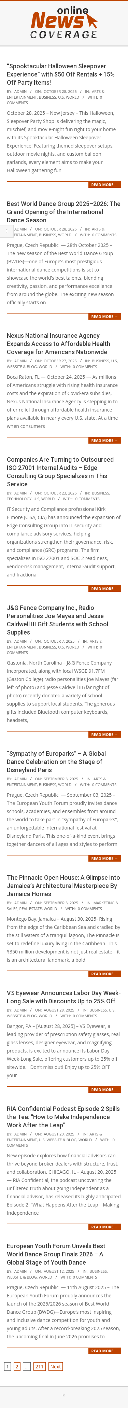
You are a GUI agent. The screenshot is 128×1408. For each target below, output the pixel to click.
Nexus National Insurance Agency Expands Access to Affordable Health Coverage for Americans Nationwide (58, 344)
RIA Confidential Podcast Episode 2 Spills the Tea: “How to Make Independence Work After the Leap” (63, 1117)
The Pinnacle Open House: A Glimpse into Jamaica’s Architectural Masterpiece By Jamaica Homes (63, 885)
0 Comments (104, 234)
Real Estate (30, 908)
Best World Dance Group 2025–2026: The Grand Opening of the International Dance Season (63, 212)
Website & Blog (22, 366)
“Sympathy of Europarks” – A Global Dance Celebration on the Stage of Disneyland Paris (56, 761)
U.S (61, 97)
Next (56, 1366)
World (72, 97)
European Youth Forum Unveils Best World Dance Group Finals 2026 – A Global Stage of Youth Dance (56, 1254)
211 (39, 1366)
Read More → (104, 184)
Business (47, 97)
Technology (19, 498)
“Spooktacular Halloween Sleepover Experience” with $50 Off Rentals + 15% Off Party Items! (61, 74)
